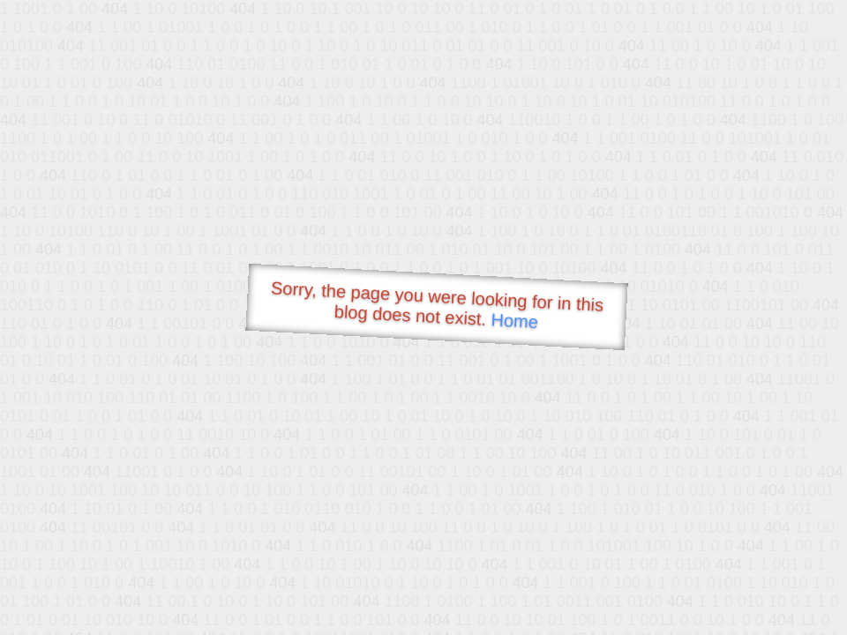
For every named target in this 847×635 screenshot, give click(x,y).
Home (514, 321)
